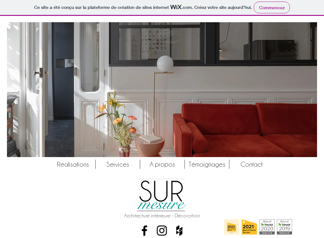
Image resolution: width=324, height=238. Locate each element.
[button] (162, 89)
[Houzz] (179, 230)
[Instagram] (162, 230)
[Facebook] (144, 230)
